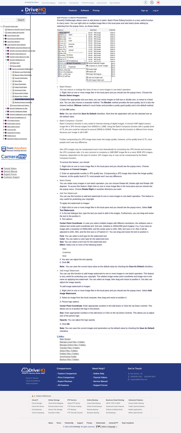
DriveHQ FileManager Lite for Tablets (21, 114)
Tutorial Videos (10, 168)
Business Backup (93, 413)
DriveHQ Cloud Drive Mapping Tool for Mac (22, 50)
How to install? (16, 66)
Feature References (43, 396)
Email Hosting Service (13, 123)
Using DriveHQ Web (13, 35)
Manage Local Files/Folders (23, 72)
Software (85, 10)
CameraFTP (113, 423)
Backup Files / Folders (21, 96)
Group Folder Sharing (136, 403)
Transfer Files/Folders (21, 78)
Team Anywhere (115, 3)
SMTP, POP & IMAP (113, 403)
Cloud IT (35, 400)
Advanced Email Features (115, 406)
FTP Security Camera (75, 413)
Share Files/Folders (20, 84)
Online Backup (92, 400)
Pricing (96, 10)
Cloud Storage (37, 403)
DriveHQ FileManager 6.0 (17, 60)
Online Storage (54, 400)
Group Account (101, 3)
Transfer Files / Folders (70, 348)
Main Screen (65, 339)
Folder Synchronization (136, 406)
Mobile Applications (135, 409)
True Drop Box (74, 3)
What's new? (16, 63)
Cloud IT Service (32, 378)
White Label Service (135, 413)
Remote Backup (92, 409)
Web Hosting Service (13, 126)
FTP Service (71, 400)
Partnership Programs (13, 132)
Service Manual (10, 171)
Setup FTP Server (73, 403)
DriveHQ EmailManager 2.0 (18, 117)
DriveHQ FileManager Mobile (18, 111)
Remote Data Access (55, 406)
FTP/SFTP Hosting (88, 3)
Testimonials (100, 423)
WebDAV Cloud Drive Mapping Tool (20, 47)
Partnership (69, 423)
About (50, 423)
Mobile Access (11, 135)
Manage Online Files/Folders (23, 75)
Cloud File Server (38, 406)
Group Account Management (15, 38)
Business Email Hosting (115, 400)
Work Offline (18, 81)
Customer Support (11, 177)
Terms (59, 423)
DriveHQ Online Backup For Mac (19, 57)
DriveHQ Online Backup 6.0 (18, 54)
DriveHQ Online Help (11, 26)
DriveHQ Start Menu (32, 2)
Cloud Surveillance (33, 381)
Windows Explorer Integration (23, 102)
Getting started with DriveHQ (15, 32)
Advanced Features (135, 400)
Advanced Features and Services (17, 138)
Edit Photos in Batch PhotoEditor (24, 99)
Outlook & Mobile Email (114, 409)
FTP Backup (71, 409)
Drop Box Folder (54, 413)
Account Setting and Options (20, 105)
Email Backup (111, 413)
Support (80, 423)
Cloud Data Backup (94, 403)
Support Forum (10, 174)
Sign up (144, 10)
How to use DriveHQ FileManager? (22, 69)
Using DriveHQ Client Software (16, 44)
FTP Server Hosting (74, 406)
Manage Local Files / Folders (72, 342)
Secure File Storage (55, 409)
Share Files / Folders (69, 351)
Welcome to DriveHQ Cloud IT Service (18, 29)
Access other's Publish (21, 93)
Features (73, 10)
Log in (156, 10)
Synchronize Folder (20, 90)
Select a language (106, 427)
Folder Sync (62, 3)
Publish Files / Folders (69, 354)
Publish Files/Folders (21, 87)
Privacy (89, 423)
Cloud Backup (37, 409)
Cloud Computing (38, 413)
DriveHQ (76, 427)
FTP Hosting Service (13, 120)
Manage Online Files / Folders (73, 345)
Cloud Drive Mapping (48, 3)
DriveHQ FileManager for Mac (18, 108)
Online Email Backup (94, 406)
